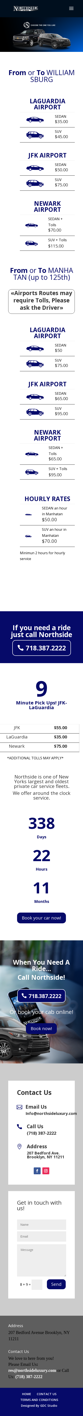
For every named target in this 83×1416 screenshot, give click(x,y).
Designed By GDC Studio (39, 1406)
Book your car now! (41, 918)
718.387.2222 (46, 648)
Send (56, 1284)
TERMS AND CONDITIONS (39, 1400)
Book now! (41, 1028)
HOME (26, 1394)
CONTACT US (46, 1394)
